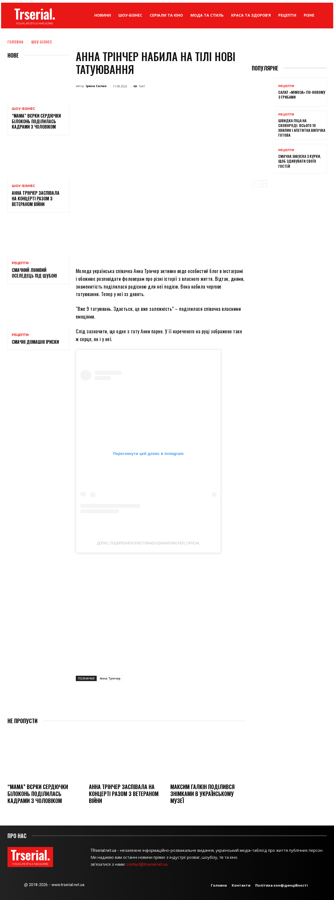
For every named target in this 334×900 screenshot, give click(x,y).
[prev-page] (255, 183)
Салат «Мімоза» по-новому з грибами (301, 94)
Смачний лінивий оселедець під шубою (34, 273)
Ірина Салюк (96, 86)
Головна (15, 41)
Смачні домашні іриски (35, 342)
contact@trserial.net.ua (147, 864)
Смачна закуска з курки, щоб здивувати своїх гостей (299, 161)
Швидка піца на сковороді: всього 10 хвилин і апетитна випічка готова (301, 128)
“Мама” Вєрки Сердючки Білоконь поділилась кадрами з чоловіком (36, 121)
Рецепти (20, 263)
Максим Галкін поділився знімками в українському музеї (202, 794)
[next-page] (263, 183)
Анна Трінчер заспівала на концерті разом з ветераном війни (35, 198)
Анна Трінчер (110, 678)
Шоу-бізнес (41, 41)
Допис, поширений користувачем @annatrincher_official (148, 543)
